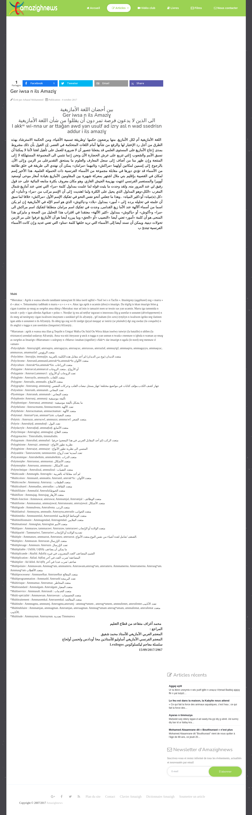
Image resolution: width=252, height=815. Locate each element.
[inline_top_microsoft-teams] (146, 83)
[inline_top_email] (111, 83)
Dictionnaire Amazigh (160, 796)
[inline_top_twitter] (76, 83)
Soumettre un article (192, 796)
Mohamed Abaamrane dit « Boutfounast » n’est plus (201, 729)
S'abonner (225, 772)
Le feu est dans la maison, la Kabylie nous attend (199, 700)
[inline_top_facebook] (40, 83)
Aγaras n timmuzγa (181, 715)
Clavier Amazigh (131, 796)
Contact (110, 796)
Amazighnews (55, 802)
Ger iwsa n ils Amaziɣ (33, 91)
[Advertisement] (126, 46)
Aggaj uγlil (175, 686)
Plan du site (93, 796)
